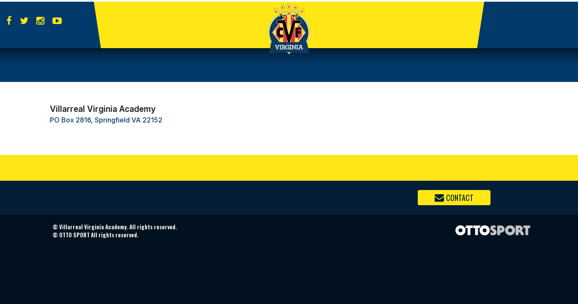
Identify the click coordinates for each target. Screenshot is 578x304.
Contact (454, 197)
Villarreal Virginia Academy (103, 109)
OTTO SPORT (74, 235)
